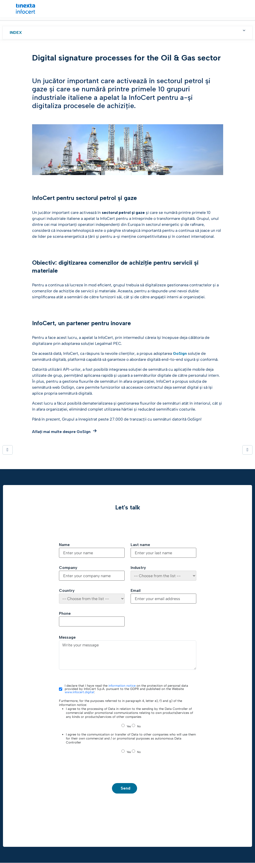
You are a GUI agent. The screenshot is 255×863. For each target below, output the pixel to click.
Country (67, 591)
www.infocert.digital (79, 692)
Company (68, 568)
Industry (138, 568)
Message (67, 637)
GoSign (180, 353)
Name (64, 545)
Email (136, 591)
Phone (65, 614)
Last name (140, 545)
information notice (122, 685)
